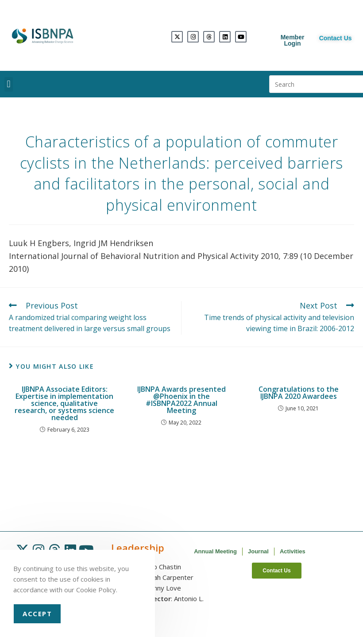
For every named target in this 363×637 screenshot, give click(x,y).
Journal (258, 551)
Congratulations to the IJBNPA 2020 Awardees (299, 393)
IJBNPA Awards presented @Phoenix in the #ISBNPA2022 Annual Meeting (181, 400)
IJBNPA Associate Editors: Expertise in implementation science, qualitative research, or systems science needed (64, 403)
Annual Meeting (215, 551)
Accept (37, 613)
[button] (8, 84)
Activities (292, 551)
